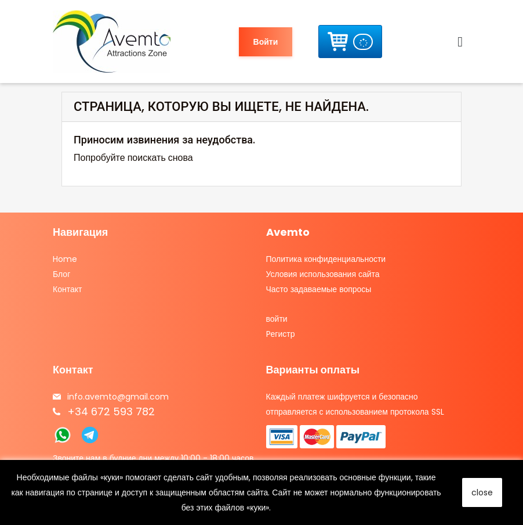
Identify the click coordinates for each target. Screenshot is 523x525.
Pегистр (280, 334)
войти (277, 319)
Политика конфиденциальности (326, 259)
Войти (265, 42)
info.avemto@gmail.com (118, 396)
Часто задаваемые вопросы (319, 289)
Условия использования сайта (323, 274)
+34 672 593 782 (111, 411)
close (482, 492)
